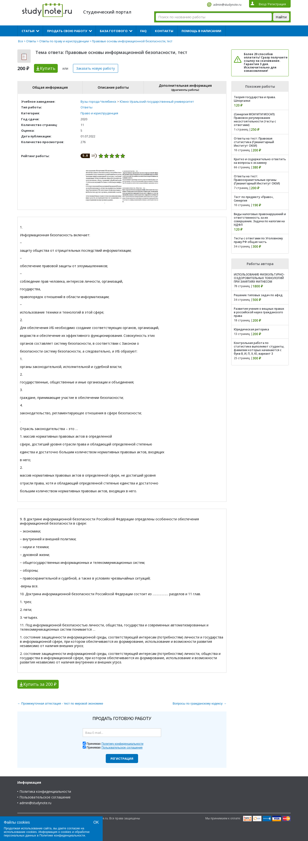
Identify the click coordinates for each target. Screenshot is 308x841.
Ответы (31, 41)
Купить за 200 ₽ (39, 684)
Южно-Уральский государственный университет (157, 101)
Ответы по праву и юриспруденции (64, 41)
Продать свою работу (67, 31)
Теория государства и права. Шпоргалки (255, 99)
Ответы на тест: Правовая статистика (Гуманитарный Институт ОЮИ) (254, 142)
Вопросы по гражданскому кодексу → (199, 703)
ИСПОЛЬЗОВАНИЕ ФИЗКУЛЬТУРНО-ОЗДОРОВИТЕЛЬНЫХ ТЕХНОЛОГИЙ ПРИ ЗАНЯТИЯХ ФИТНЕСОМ (259, 278)
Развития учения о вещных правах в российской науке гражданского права (259, 312)
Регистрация (122, 758)
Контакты (164, 31)
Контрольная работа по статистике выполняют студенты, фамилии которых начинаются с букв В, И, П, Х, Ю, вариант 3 (259, 348)
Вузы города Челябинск (98, 101)
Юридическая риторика (251, 329)
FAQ (143, 31)
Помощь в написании (201, 31)
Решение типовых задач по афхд (258, 295)
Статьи (28, 31)
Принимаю (115, 743)
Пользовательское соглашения (122, 747)
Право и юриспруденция (99, 113)
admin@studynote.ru (227, 5)
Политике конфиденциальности (62, 835)
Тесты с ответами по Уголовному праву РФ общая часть (258, 240)
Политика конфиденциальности (45, 791)
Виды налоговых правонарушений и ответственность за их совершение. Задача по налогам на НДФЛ (260, 219)
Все (20, 41)
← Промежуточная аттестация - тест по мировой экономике (60, 703)
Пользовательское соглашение (45, 797)
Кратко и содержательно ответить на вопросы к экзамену (260, 161)
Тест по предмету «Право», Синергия (254, 199)
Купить (47, 68)
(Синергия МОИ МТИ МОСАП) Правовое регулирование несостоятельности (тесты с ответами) (255, 119)
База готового (114, 31)
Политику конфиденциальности (122, 743)
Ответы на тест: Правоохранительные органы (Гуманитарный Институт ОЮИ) (257, 179)
